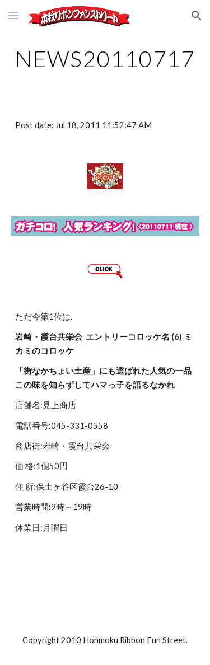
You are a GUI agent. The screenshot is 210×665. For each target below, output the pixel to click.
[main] (105, 59)
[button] (13, 15)
